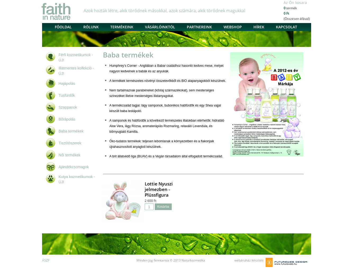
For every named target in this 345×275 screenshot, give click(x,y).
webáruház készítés (249, 260)
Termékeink (121, 26)
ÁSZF (45, 260)
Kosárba (163, 207)
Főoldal (63, 26)
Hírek (258, 26)
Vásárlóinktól (160, 26)
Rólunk (91, 26)
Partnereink (199, 26)
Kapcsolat (286, 26)
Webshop (233, 26)
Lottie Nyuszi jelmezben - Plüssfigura (159, 189)
